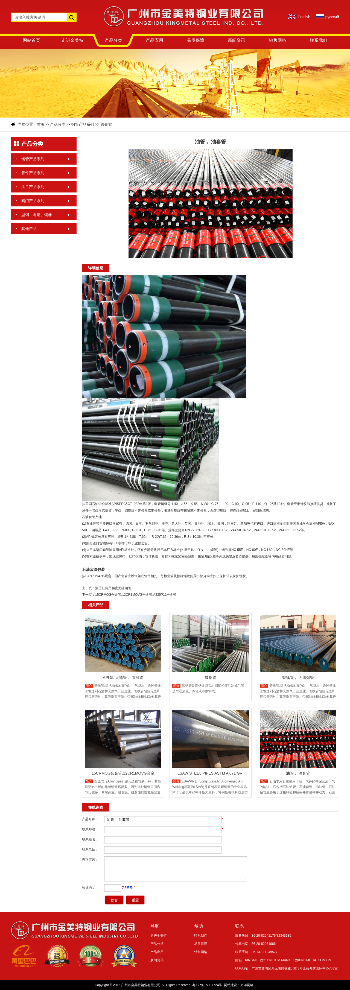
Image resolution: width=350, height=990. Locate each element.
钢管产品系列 (82, 124)
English (304, 17)
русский (332, 17)
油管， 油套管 (298, 773)
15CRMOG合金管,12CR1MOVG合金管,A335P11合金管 (135, 595)
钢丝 (137, 576)
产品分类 (113, 40)
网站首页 (31, 40)
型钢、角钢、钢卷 (36, 214)
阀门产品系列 (32, 200)
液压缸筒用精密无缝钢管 (113, 588)
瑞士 (211, 523)
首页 (41, 124)
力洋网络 (246, 985)
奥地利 (199, 523)
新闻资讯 (236, 40)
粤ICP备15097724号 (207, 985)
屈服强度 (258, 556)
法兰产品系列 (32, 187)
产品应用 (154, 40)
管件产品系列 (32, 173)
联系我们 (318, 40)
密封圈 (257, 510)
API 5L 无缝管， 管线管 (123, 677)
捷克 (165, 523)
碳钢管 (106, 124)
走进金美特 (72, 40)
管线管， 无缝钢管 (298, 677)
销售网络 (277, 40)
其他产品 (29, 228)
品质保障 (195, 40)
